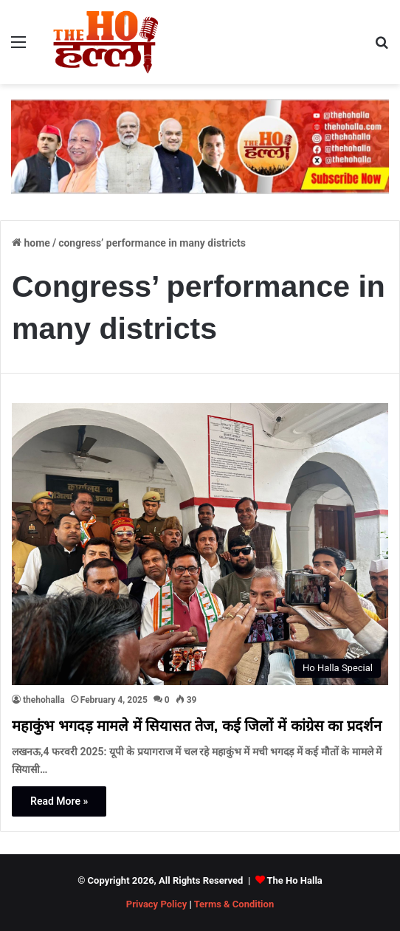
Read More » (59, 801)
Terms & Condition (234, 904)
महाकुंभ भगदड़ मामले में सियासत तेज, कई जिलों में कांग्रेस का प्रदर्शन (197, 726)
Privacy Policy (156, 904)
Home (31, 243)
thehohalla (44, 700)
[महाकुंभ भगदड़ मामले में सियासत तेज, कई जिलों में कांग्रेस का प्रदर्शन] (200, 544)
